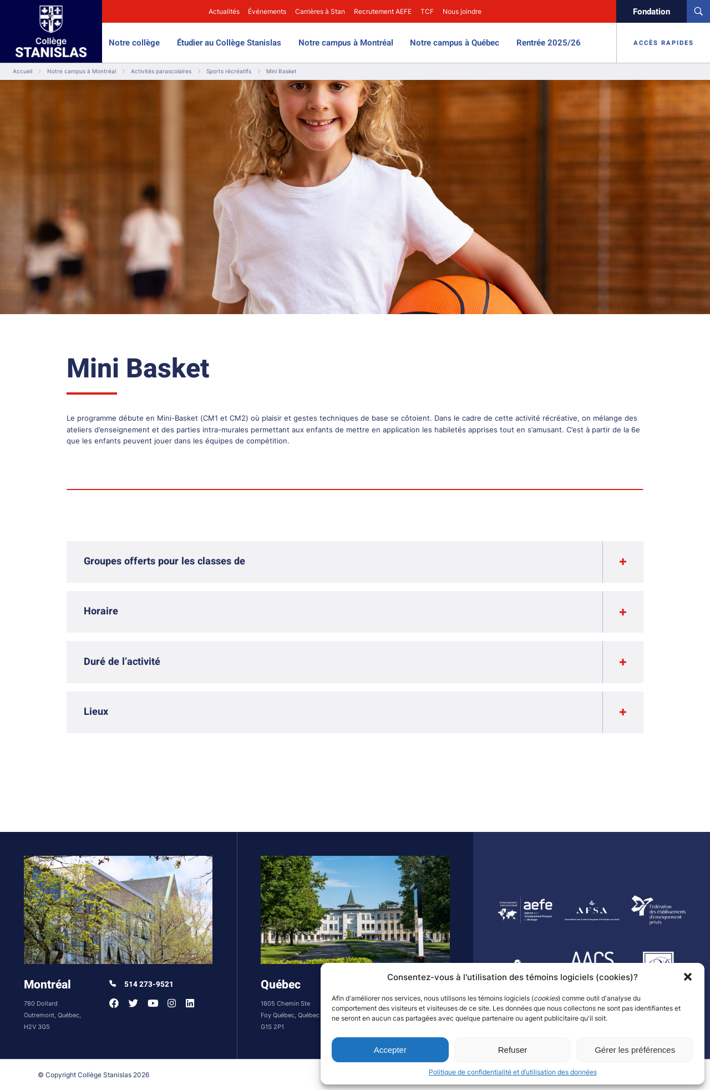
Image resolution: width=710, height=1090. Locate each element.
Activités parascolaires (161, 71)
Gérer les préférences (635, 1049)
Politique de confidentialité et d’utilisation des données (513, 1072)
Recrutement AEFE (383, 11)
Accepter (390, 1049)
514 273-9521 (141, 984)
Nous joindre (462, 11)
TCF (427, 11)
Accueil (22, 71)
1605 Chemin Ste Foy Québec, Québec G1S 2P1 (290, 1015)
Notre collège (134, 43)
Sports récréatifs (228, 71)
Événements (267, 11)
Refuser (513, 1049)
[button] (687, 976)
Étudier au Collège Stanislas (229, 43)
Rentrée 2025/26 (548, 43)
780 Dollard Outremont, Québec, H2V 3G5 (52, 1015)
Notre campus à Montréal (345, 43)
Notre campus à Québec (454, 43)
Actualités (224, 11)
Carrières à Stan (320, 11)
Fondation (651, 12)
